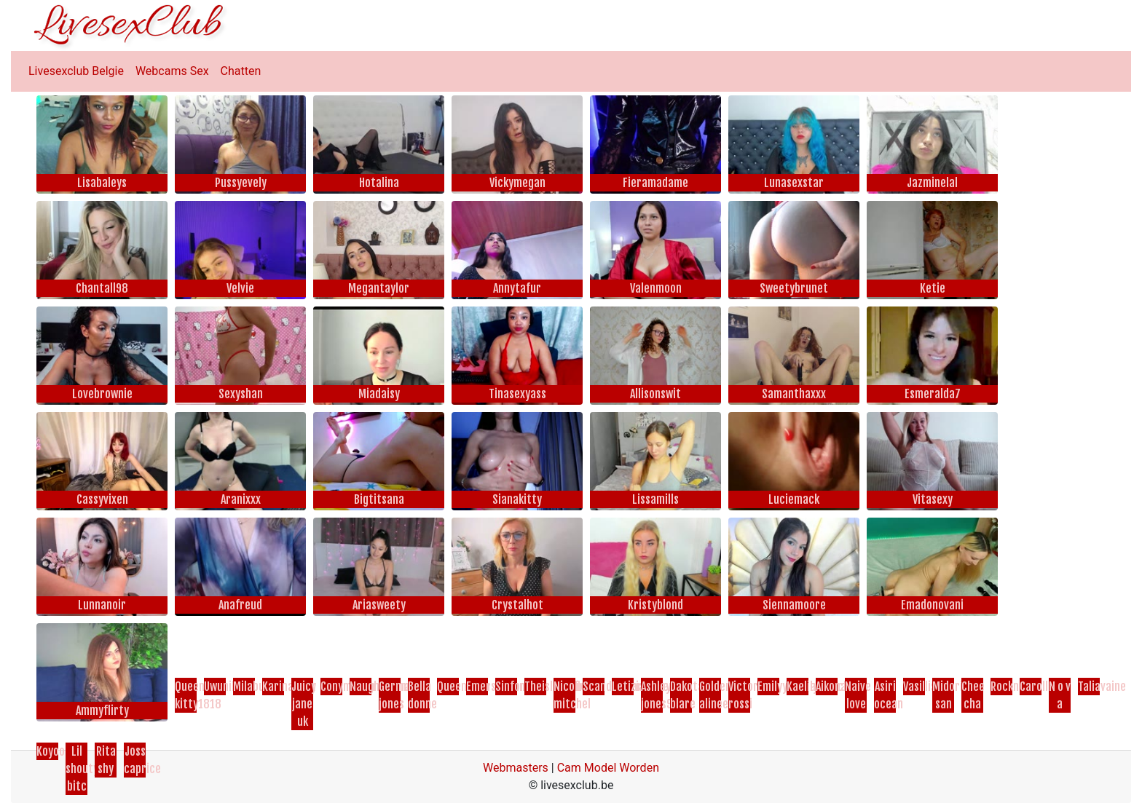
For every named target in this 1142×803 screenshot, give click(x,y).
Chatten (241, 71)
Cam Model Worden (608, 768)
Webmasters (515, 768)
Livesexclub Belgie (76, 71)
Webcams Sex (172, 71)
